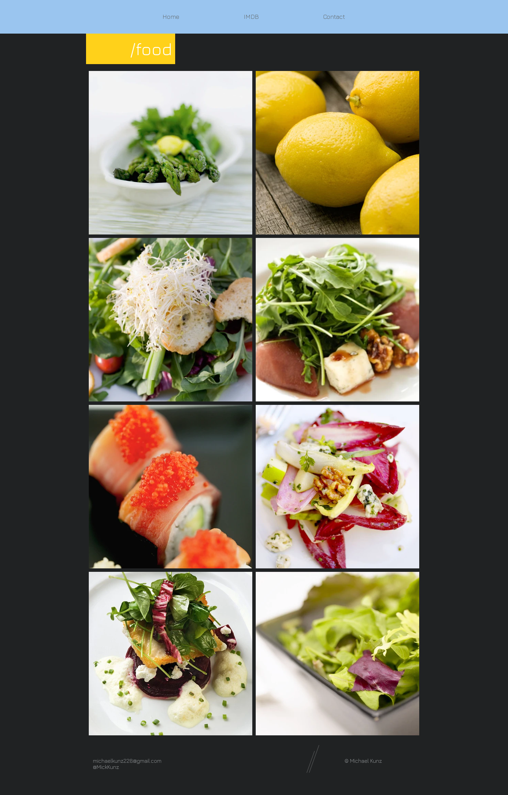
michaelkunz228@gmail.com (127, 761)
